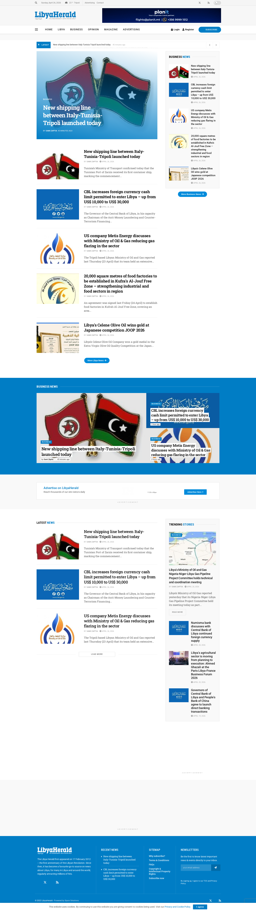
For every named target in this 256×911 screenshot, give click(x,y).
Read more (179, 611)
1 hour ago (155, 424)
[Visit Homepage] (55, 16)
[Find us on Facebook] (38, 883)
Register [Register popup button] (188, 29)
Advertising (90, 3)
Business (76, 29)
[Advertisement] (192, 750)
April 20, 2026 (192, 587)
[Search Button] (36, 3)
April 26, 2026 (107, 162)
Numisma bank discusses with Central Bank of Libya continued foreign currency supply (201, 632)
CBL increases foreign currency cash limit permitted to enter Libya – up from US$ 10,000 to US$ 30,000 (120, 196)
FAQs (151, 865)
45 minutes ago (63, 459)
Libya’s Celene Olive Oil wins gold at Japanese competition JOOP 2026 (116, 327)
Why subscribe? (157, 856)
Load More (97, 654)
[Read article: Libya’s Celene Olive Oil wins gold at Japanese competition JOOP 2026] (58, 338)
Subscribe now (156, 878)
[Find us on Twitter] (45, 883)
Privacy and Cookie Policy (177, 906)
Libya (61, 29)
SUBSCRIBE (209, 29)
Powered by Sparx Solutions (66, 901)
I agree (200, 907)
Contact (100, 3)
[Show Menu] (36, 29)
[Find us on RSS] (57, 883)
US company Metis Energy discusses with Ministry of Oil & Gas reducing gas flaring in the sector (119, 240)
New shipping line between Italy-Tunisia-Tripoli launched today (82, 45)
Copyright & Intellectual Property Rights (159, 872)
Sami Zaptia (51, 131)
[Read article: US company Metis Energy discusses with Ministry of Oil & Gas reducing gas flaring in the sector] (58, 248)
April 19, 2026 (198, 716)
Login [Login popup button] (175, 29)
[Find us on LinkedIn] (215, 901)
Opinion (93, 29)
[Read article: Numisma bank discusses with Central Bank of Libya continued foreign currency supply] (179, 628)
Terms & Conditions (159, 860)
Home (49, 29)
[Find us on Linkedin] (51, 883)
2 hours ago (156, 459)
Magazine (111, 29)
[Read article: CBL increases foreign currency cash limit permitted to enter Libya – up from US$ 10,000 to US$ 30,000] (58, 204)
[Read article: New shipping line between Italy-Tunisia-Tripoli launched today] (58, 164)
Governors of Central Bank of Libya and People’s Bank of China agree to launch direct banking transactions (203, 701)
